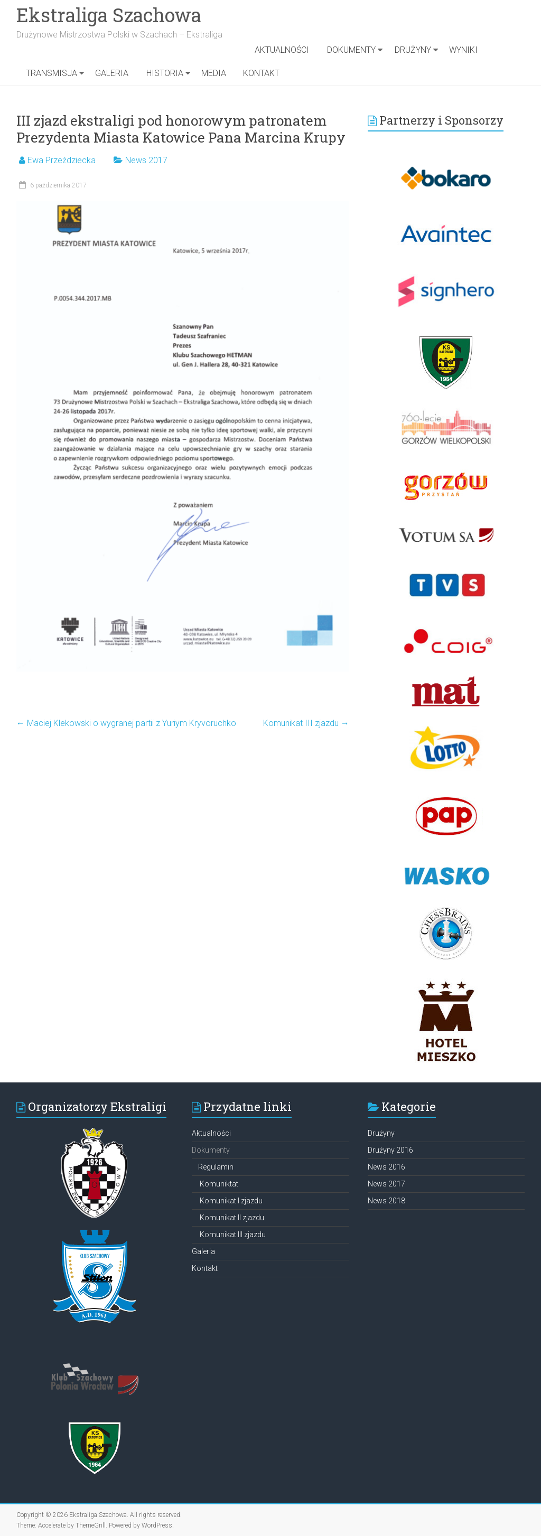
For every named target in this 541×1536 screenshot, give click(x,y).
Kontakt (205, 1268)
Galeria (111, 73)
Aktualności (282, 50)
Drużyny (413, 50)
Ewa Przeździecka (61, 160)
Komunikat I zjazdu (231, 1200)
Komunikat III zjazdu (306, 723)
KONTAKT (261, 73)
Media (213, 73)
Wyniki (463, 50)
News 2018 (386, 1200)
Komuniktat (219, 1184)
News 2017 (146, 160)
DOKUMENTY (351, 50)
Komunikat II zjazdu (232, 1217)
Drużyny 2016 (390, 1150)
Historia (164, 73)
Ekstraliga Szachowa (108, 14)
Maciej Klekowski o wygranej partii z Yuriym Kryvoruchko (126, 723)
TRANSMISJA (51, 73)
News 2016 (386, 1167)
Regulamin (216, 1167)
